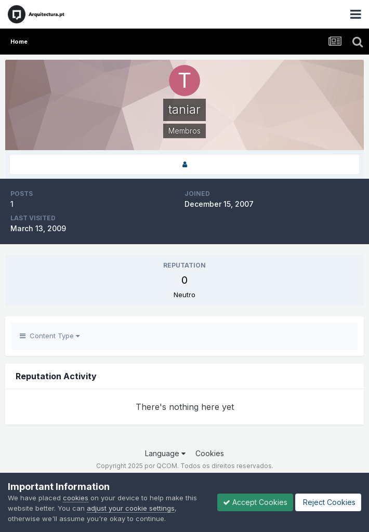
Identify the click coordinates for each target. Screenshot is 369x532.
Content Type (50, 335)
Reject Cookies (328, 502)
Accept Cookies (255, 502)
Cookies (209, 453)
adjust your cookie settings (131, 508)
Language (165, 453)
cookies (75, 498)
